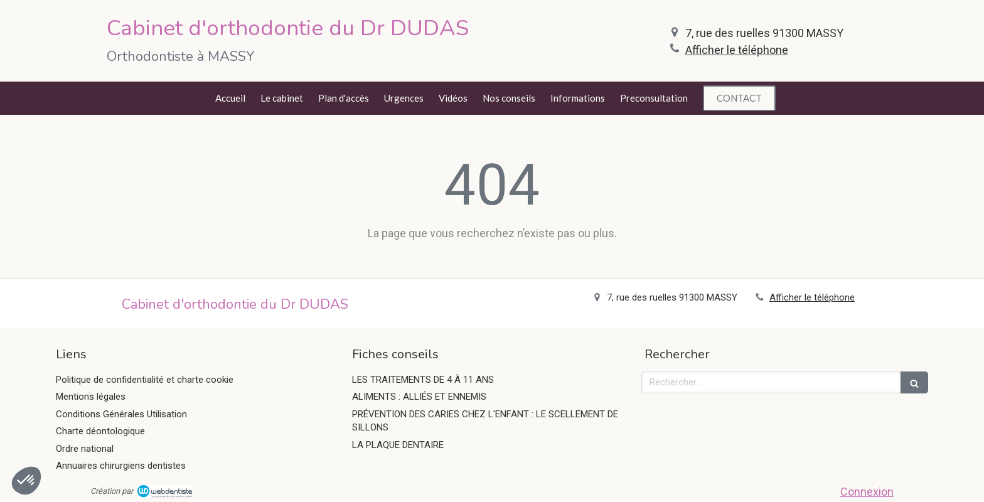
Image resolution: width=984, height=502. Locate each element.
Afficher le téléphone (736, 49)
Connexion (867, 491)
